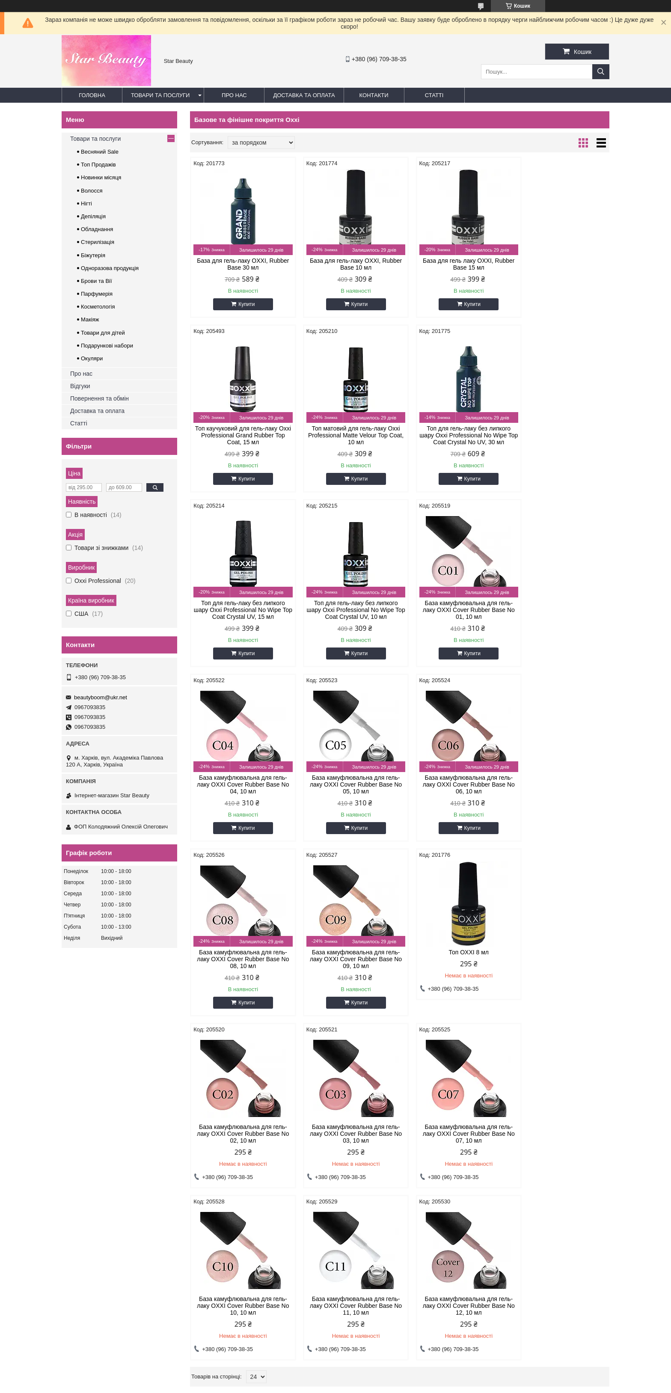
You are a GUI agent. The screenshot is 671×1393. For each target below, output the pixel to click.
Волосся (92, 190)
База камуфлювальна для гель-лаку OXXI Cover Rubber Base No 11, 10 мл (560, 966)
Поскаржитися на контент (338, 1385)
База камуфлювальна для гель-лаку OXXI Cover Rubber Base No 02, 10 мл (560, 791)
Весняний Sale (100, 152)
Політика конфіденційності (404, 1385)
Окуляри (92, 358)
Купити (243, 304)
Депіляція (93, 216)
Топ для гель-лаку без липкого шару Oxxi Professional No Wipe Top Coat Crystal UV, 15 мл (452, 442)
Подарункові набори (107, 345)
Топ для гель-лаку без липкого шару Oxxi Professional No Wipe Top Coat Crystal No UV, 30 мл (346, 442)
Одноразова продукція (110, 268)
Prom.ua (375, 1369)
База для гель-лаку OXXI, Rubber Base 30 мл (240, 264)
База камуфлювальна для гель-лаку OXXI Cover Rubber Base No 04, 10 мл (346, 616)
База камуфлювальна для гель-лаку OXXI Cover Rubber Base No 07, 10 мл (346, 966)
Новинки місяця (101, 177)
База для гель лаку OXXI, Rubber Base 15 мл (453, 264)
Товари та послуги (160, 95)
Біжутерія (93, 255)
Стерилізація (97, 242)
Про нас (234, 95)
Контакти (374, 95)
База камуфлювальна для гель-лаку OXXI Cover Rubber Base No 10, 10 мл (453, 966)
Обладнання (97, 229)
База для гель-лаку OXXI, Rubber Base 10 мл (346, 264)
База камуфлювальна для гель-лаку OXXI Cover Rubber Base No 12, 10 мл (240, 1138)
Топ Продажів (98, 164)
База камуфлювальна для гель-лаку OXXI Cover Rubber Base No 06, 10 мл (560, 616)
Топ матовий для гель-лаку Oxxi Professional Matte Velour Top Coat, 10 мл (240, 442)
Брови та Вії (96, 281)
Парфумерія (97, 294)
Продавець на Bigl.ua (335, 1377)
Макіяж (90, 319)
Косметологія (98, 306)
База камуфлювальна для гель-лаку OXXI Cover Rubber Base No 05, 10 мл (453, 616)
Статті (434, 95)
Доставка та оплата (304, 95)
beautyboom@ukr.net (100, 697)
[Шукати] (600, 71)
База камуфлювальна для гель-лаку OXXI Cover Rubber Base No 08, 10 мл (240, 791)
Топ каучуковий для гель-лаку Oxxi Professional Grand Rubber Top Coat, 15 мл (560, 267)
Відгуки (80, 386)
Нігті (86, 203)
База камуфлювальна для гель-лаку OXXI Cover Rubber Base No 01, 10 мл (240, 616)
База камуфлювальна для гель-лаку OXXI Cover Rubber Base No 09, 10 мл (346, 791)
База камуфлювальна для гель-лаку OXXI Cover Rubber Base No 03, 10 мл (240, 966)
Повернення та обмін (99, 398)
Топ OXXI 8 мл (453, 784)
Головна (92, 95)
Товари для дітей (103, 333)
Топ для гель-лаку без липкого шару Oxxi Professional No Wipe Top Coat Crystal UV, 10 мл (559, 442)
